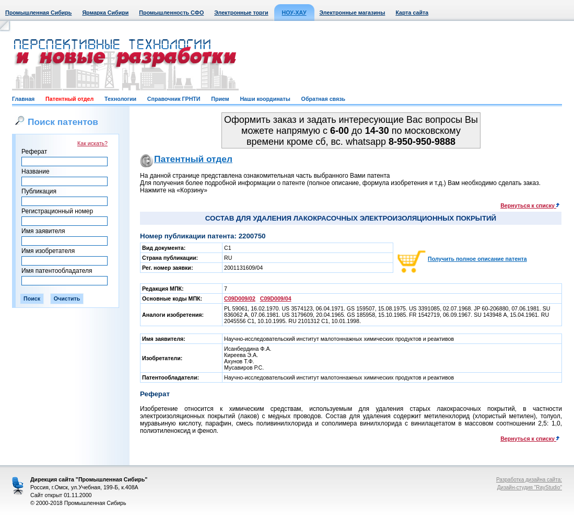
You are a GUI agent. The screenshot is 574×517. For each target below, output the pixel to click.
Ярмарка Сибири (105, 12)
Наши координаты (265, 99)
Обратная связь (323, 99)
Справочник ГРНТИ (174, 99)
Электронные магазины (352, 12)
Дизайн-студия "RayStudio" (529, 487)
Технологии (120, 99)
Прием (220, 99)
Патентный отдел (69, 99)
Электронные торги (241, 12)
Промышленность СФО (171, 12)
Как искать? (92, 143)
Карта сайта (411, 12)
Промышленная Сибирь (38, 12)
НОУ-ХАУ (294, 12)
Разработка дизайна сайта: (529, 479)
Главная (23, 99)
